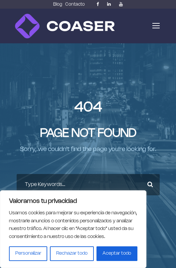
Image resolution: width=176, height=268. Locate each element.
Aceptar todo (116, 253)
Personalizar (28, 253)
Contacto (75, 4)
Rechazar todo (72, 253)
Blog (57, 4)
